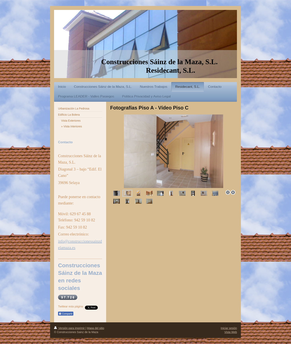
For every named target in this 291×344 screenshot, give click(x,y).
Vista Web (230, 332)
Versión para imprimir (69, 328)
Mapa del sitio (95, 328)
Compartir (66, 313)
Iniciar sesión (229, 328)
